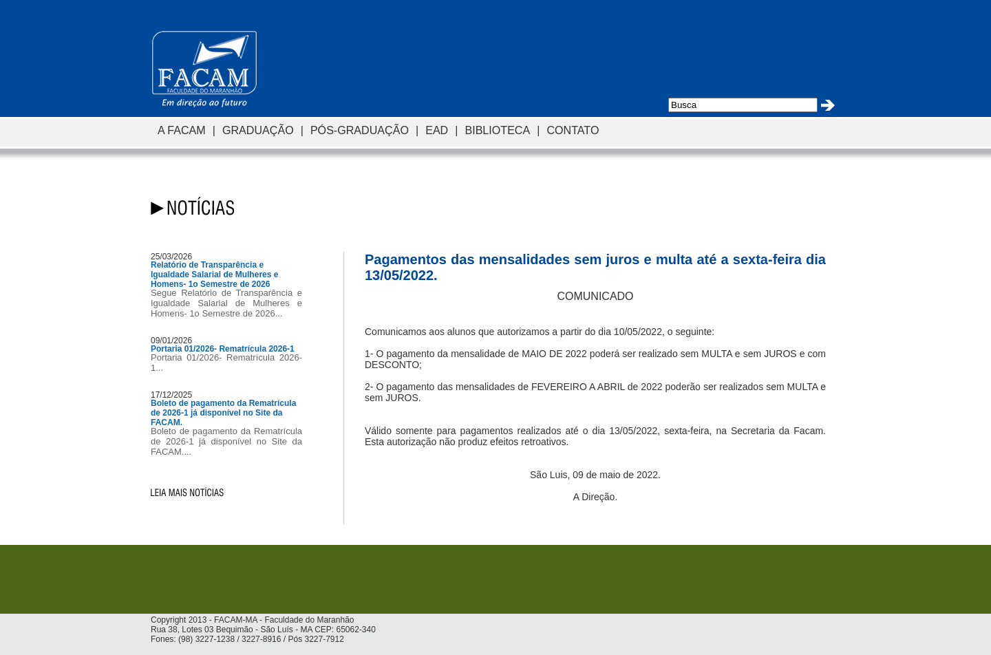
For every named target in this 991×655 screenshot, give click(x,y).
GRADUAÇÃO (258, 130)
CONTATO (572, 130)
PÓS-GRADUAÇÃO (359, 130)
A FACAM (182, 130)
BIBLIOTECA (497, 130)
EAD (436, 130)
